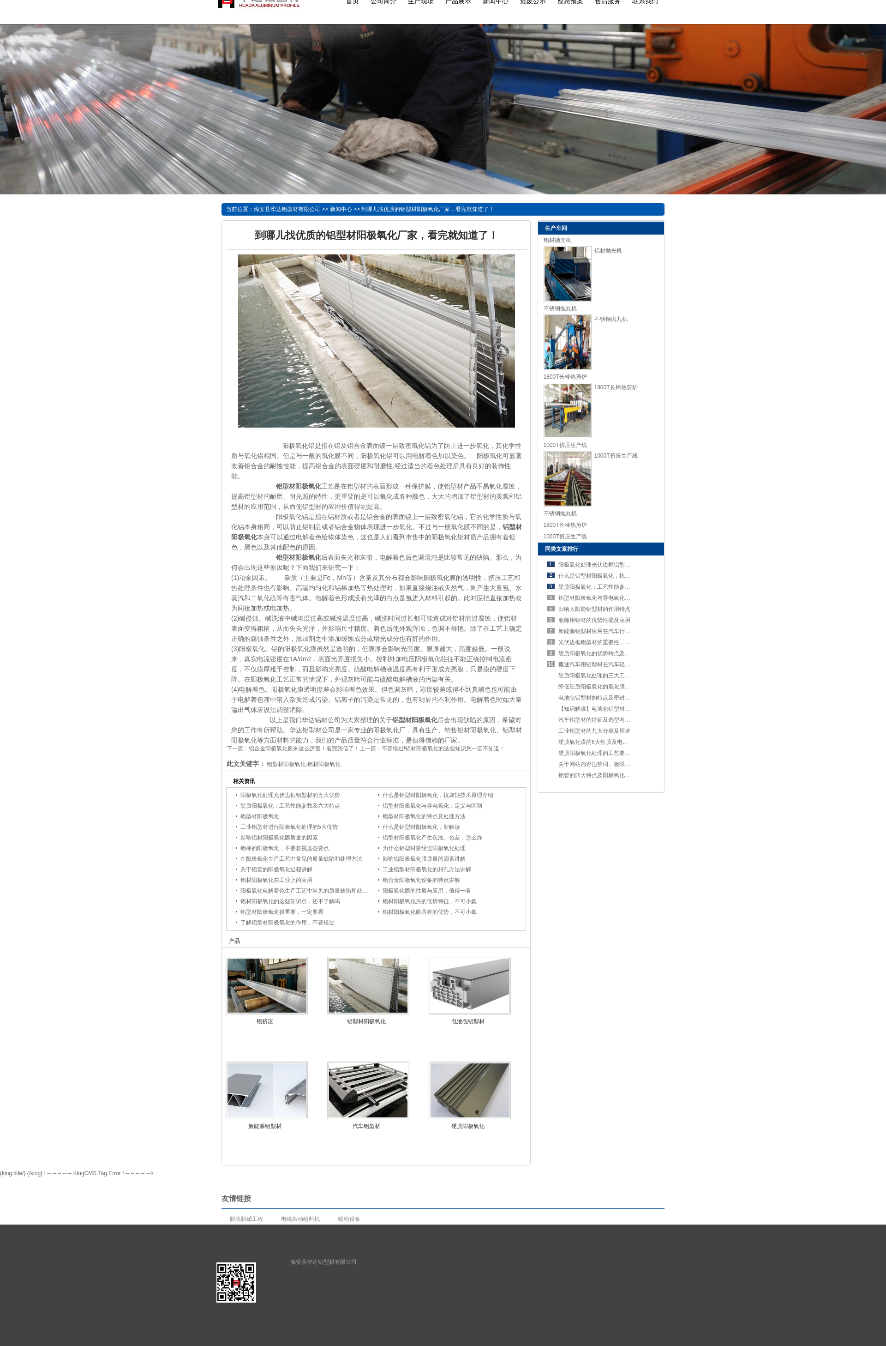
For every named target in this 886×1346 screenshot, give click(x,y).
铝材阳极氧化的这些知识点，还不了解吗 (290, 901)
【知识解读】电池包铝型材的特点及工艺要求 (613, 709)
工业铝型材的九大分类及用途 (594, 731)
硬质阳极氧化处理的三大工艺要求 (599, 675)
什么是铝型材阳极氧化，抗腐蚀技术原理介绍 (438, 795)
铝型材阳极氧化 (259, 816)
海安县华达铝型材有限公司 (287, 209)
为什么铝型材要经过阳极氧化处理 (424, 848)
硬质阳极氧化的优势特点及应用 (597, 653)
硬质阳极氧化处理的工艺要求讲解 (599, 753)
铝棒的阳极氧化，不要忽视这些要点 (284, 848)
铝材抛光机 (557, 240)
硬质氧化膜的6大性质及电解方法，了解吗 (609, 742)
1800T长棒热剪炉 (565, 377)
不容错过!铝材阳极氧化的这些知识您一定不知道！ (443, 748)
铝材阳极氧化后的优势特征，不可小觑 (430, 901)
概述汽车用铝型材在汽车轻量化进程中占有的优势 (619, 664)
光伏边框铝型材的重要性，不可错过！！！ (611, 642)
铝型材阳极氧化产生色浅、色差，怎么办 (432, 837)
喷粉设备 (349, 1219)
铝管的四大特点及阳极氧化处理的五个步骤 (611, 775)
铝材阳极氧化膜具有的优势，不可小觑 (430, 912)
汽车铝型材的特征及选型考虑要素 (599, 720)
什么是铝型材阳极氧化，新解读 (421, 827)
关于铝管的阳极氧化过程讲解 (276, 869)
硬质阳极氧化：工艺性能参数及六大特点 (290, 806)
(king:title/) (12, 1173)
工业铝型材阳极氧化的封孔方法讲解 (427, 869)
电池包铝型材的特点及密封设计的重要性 (608, 697)
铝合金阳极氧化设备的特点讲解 (421, 880)
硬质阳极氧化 (468, 1126)
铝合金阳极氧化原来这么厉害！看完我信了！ (304, 748)
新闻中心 (341, 209)
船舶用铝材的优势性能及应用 (594, 620)
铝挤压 (265, 1021)
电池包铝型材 (468, 1021)
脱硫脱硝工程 (246, 1219)
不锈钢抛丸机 (560, 308)
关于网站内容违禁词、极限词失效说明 (605, 764)
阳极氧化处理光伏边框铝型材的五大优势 (290, 795)
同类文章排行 (561, 549)
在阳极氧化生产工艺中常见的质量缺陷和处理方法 (301, 859)
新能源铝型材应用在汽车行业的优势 (602, 631)
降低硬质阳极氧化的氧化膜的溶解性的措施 (611, 686)
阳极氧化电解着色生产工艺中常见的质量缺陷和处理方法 (309, 890)
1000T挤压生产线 (565, 445)
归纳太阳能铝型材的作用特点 (594, 609)
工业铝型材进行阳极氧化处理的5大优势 (289, 827)
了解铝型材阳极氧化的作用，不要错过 (287, 922)
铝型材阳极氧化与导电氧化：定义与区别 (432, 806)
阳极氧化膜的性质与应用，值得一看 (427, 890)
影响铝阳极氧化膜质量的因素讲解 (424, 859)
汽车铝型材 (366, 1126)
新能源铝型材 (264, 1126)
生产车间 (556, 228)
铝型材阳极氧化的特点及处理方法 (424, 816)
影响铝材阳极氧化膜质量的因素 (279, 837)
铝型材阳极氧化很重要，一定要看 (281, 912)
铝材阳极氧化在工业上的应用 (276, 880)
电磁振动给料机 (300, 1219)
